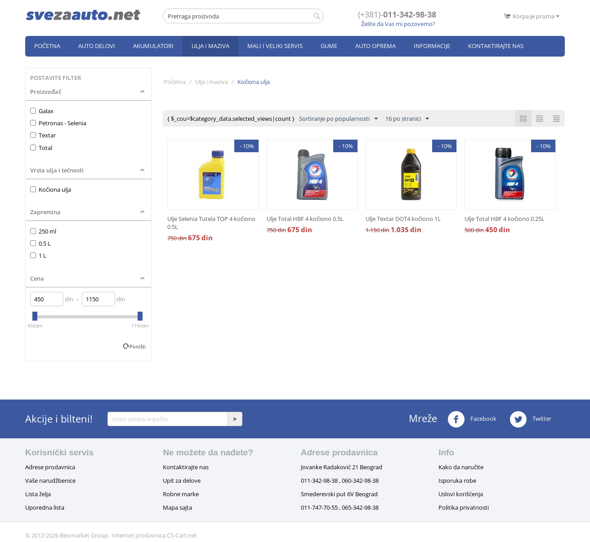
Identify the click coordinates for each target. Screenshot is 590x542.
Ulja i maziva (210, 46)
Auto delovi (96, 46)
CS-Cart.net (182, 535)
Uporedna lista (44, 507)
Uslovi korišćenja (460, 494)
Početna (47, 46)
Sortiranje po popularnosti (338, 119)
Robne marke (181, 494)
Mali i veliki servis (275, 46)
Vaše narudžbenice (50, 480)
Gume (329, 46)
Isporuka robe (457, 480)
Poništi (138, 346)
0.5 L (40, 243)
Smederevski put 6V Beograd (339, 494)
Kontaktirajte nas (495, 46)
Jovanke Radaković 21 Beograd (341, 467)
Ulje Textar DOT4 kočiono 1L (403, 219)
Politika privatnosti (463, 507)
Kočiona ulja (50, 189)
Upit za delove (182, 480)
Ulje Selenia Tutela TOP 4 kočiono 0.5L (211, 223)
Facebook (471, 419)
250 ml (43, 231)
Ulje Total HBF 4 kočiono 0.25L (505, 219)
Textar (43, 135)
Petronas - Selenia (58, 123)
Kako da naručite (460, 467)
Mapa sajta (177, 507)
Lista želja (38, 494)
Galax (42, 111)
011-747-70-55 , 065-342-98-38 (340, 507)
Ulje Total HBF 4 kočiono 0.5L (305, 219)
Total (41, 148)
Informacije (432, 46)
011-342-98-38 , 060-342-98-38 (340, 480)
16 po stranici (407, 119)
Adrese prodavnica (50, 467)
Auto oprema (375, 46)
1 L (38, 255)
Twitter (530, 419)
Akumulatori (153, 46)
